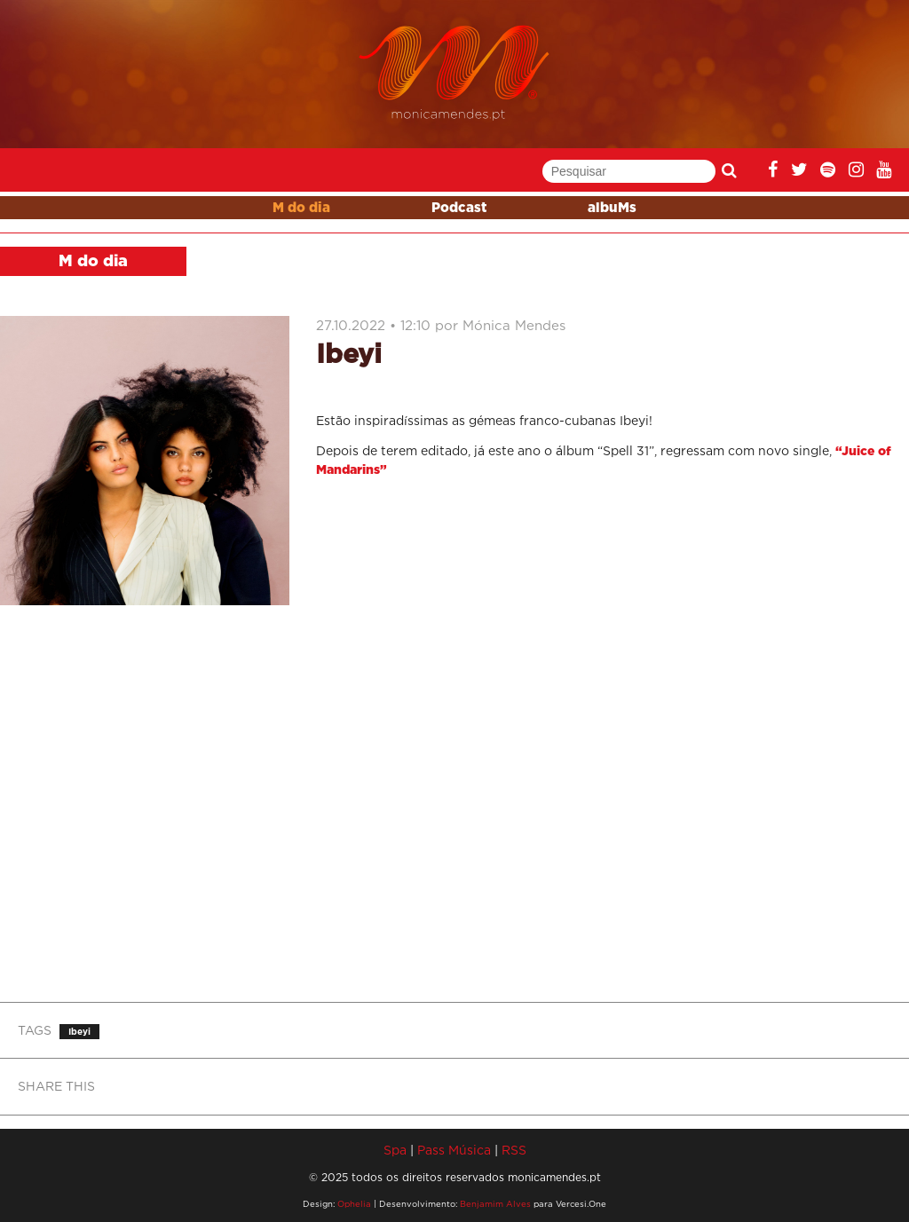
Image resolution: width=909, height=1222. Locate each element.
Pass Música (454, 1149)
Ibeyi (79, 1032)
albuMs (612, 208)
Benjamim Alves (495, 1204)
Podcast (458, 208)
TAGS (34, 1030)
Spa (395, 1149)
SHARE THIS (56, 1085)
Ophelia (354, 1204)
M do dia (301, 208)
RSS (514, 1149)
